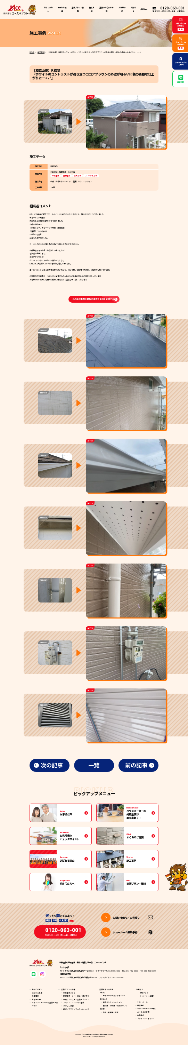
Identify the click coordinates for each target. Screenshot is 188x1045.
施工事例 (91, 9)
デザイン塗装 (68, 1006)
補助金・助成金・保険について (115, 1006)
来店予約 (140, 1005)
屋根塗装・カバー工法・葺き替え (76, 996)
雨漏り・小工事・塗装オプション (76, 999)
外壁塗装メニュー (70, 993)
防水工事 (77, 176)
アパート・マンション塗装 (73, 1003)
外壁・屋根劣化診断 (110, 1012)
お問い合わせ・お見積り (146, 1008)
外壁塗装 (55, 176)
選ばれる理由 (62, 9)
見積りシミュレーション (112, 1002)
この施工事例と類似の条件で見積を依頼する (93, 299)
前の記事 (136, 765)
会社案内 (140, 1015)
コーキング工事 (91, 176)
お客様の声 (121, 9)
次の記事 (52, 765)
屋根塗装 (66, 176)
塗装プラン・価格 (68, 989)
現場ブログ (144, 993)
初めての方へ (48, 9)
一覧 (93, 765)
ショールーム (142, 1002)
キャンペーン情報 (147, 996)
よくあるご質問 (143, 1012)
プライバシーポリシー (146, 1019)
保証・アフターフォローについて (76, 1009)
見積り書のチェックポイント (114, 996)
